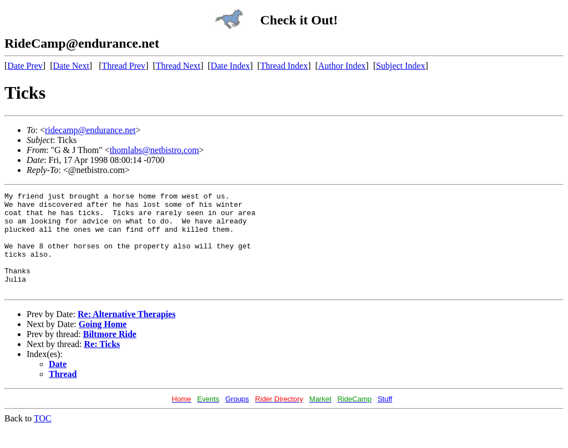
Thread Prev (123, 65)
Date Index (230, 65)
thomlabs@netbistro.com (154, 150)
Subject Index (400, 65)
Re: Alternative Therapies (127, 334)
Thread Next (178, 65)
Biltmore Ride (109, 354)
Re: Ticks (102, 364)
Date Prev (25, 65)
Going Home (103, 344)
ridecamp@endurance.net (90, 130)
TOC (43, 438)
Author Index (342, 65)
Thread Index (284, 65)
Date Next (71, 65)
